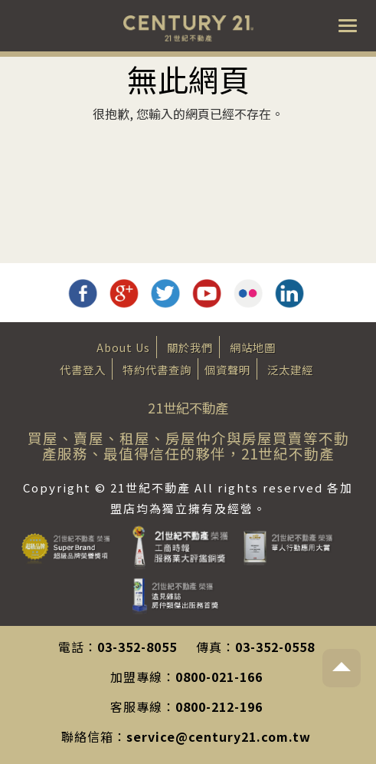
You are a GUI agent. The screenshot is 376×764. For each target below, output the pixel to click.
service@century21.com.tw (218, 736)
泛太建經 (290, 369)
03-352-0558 (275, 646)
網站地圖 (253, 347)
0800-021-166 (219, 676)
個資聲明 (227, 369)
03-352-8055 (137, 646)
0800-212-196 (219, 706)
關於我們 (190, 347)
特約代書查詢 (157, 369)
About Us (123, 347)
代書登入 (83, 369)
